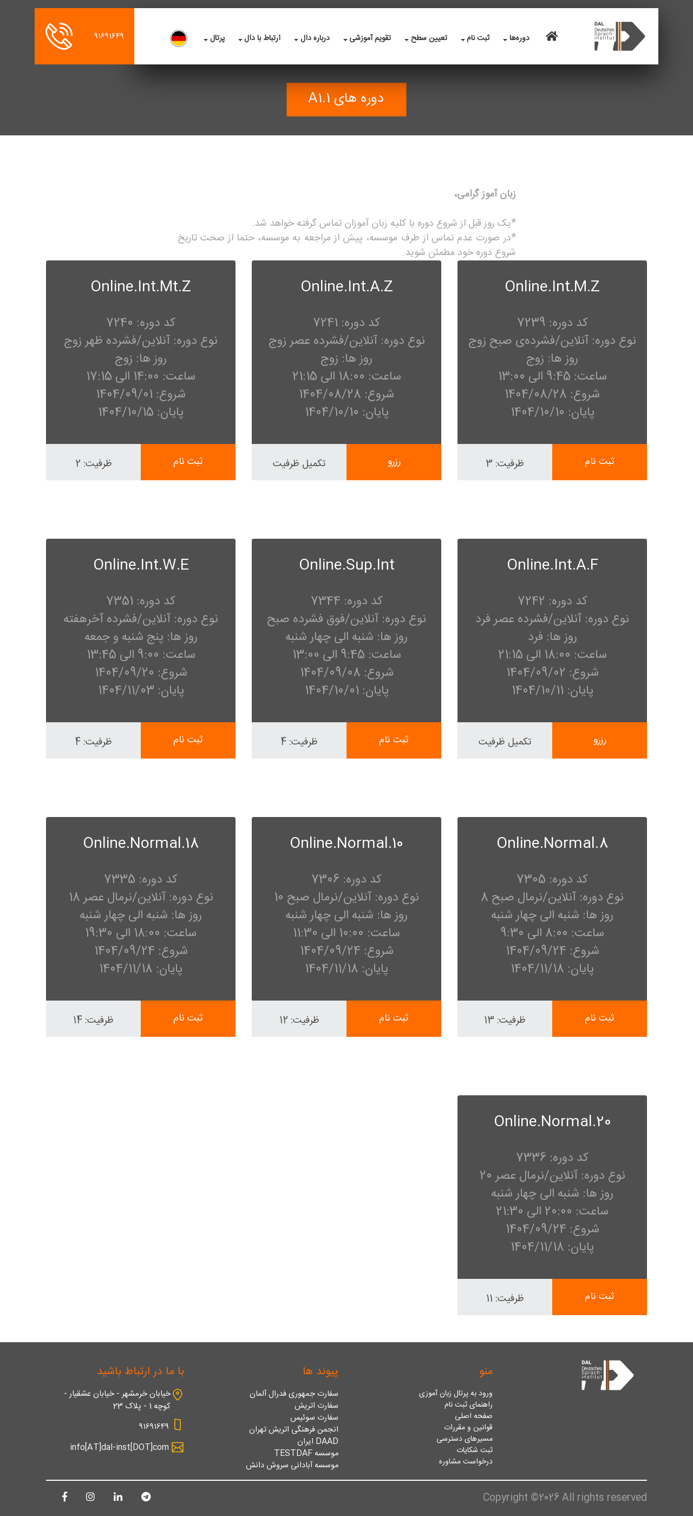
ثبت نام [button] (478, 38)
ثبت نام (599, 462)
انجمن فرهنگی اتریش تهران (293, 1430)
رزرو (394, 462)
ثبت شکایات (474, 1450)
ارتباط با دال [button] (262, 38)
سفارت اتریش (316, 1406)
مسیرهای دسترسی (464, 1439)
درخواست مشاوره (466, 1462)
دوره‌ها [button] (519, 38)
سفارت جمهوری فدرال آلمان (294, 1394)
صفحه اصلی (474, 1416)
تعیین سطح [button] (429, 38)
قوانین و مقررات (468, 1428)
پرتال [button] (217, 38)
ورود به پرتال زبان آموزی (456, 1394)
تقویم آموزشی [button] (370, 38)
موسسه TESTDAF (306, 1454)
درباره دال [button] (315, 38)
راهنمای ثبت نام (468, 1405)
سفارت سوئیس (314, 1418)
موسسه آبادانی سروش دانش (292, 1466)
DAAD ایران (317, 1442)
